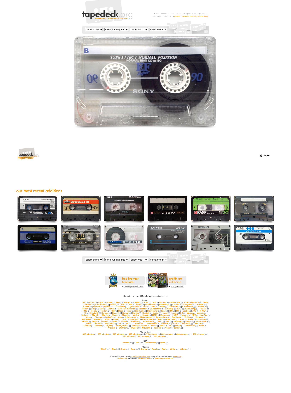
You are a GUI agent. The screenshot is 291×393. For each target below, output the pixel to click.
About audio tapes (183, 13)
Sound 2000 (201, 321)
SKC (161, 321)
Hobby (95, 311)
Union (179, 326)
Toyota (110, 326)
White (174, 349)
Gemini (112, 309)
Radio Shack (149, 319)
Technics (140, 324)
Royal (192, 319)
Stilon (89, 324)
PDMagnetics (147, 317)
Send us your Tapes (200, 13)
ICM (114, 311)
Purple (156, 349)
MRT (176, 315)
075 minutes (152, 334)
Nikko (89, 317)
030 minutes (104, 334)
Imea (130, 311)
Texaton (166, 324)
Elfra (154, 307)
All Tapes (167, 16)
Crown (87, 307)
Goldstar (143, 309)
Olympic (100, 317)
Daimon (98, 307)
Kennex (106, 313)
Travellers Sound (140, 326)
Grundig (170, 309)
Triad (154, 326)
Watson (135, 328)
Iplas (164, 311)
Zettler (178, 328)
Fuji (94, 309)
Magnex (201, 313)
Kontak (146, 313)
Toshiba (99, 326)
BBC (124, 304)
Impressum (177, 356)
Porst (108, 319)
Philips (189, 317)
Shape (125, 321)
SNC (168, 321)
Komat (126, 313)
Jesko (187, 311)
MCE (155, 315)
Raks (161, 319)
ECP (146, 307)
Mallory (86, 315)
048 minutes (120, 334)
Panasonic (132, 317)
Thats (176, 324)
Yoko (168, 328)
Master (116, 315)
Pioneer (98, 319)
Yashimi (159, 328)
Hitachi (204, 309)
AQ (155, 302)
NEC (195, 315)
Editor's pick (156, 16)
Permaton (177, 317)
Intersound (153, 311)
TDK (120, 324)
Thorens (187, 324)
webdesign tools (144, 358)
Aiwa (110, 302)
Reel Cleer (172, 319)
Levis (175, 313)
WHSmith (147, 328)
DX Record (121, 307)
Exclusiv (201, 307)
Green (124, 349)
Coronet (201, 304)
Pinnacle (87, 319)
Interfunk (140, 311)
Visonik (112, 328)
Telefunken (153, 324)
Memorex (166, 315)
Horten (105, 311)
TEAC (129, 324)
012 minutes (89, 334)
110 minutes (129, 336)
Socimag (178, 321)
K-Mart (204, 311)
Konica (136, 313)
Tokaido (88, 326)
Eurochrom (188, 307)
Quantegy (135, 319)
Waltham (124, 328)
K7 (86, 313)
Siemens (136, 321)
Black (105, 349)
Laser (166, 313)
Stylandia (110, 324)
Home (156, 13)
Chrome (127, 343)
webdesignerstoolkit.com (164, 358)
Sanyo (95, 321)
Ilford (121, 311)
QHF (125, 319)
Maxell (126, 315)
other (121, 317)
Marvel (106, 315)
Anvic (147, 302)
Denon (108, 307)
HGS (179, 309)
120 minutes (145, 336)
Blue (115, 349)
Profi (116, 319)
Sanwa (86, 321)
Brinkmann (151, 304)
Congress (188, 304)
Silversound (149, 321)
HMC (86, 311)
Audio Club (175, 302)
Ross (182, 319)
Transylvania (123, 326)
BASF (115, 304)
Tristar (163, 326)
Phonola (200, 317)
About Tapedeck (167, 13)
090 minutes (183, 334)
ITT (178, 311)
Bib (131, 304)
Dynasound (135, 307)
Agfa (102, 302)
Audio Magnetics (192, 302)
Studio (99, 324)
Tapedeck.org (122, 358)
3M (85, 302)
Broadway (165, 304)
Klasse (116, 313)
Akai (118, 302)
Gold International (127, 309)
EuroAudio (174, 307)
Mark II (96, 315)
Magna (191, 313)
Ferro (138, 343)
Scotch (105, 321)
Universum (191, 326)
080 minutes (168, 334)
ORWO (110, 317)
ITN (172, 311)
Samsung (202, 319)
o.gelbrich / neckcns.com (141, 356)
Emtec (163, 307)
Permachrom (163, 317)
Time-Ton (198, 324)
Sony (189, 321)
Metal (164, 343)
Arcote (163, 302)
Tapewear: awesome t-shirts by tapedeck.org (190, 16)
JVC (195, 311)
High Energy (191, 309)
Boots (140, 304)
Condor (177, 304)
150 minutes (160, 336)
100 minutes (200, 334)
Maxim (137, 315)
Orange (145, 349)
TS (171, 326)
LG (182, 313)
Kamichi (95, 313)
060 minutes (136, 334)
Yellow (184, 349)
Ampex (137, 302)
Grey (135, 349)
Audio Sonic (102, 304)
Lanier (157, 313)
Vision (202, 326)
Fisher (86, 309)
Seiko (116, 321)
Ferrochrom (152, 343)
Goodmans (157, 309)
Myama (186, 315)
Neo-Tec (204, 315)
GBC (103, 309)
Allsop (127, 302)
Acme (93, 302)
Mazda (146, 315)
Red (165, 349)
